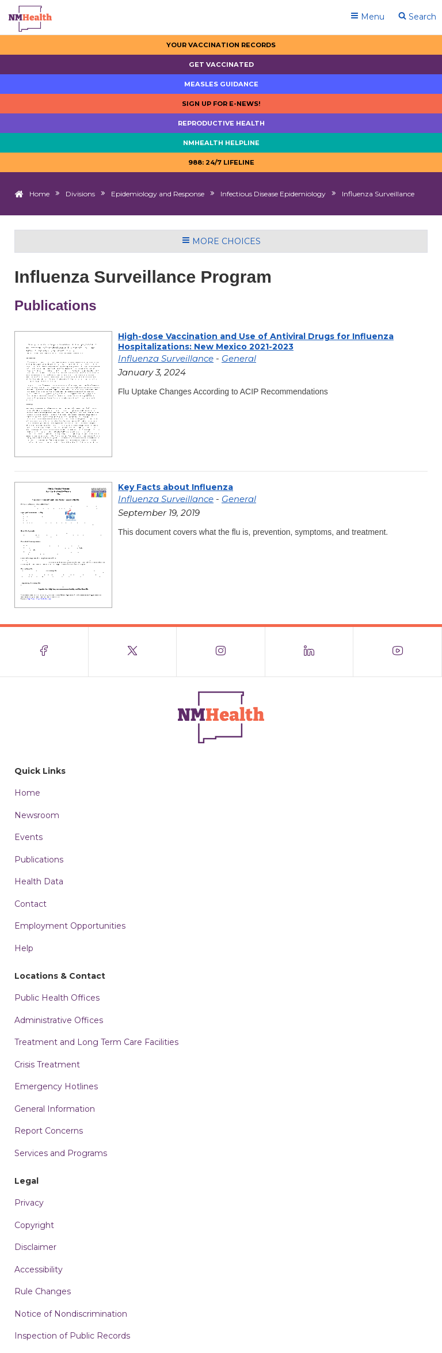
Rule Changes (42, 1291)
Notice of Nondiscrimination (70, 1314)
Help (23, 948)
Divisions (80, 193)
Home (39, 193)
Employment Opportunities (69, 926)
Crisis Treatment (47, 1064)
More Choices (221, 241)
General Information (54, 1109)
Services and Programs (60, 1153)
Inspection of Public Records (72, 1336)
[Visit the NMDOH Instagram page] (221, 651)
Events (28, 837)
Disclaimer (35, 1247)
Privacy (29, 1203)
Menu (367, 17)
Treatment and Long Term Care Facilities (96, 1042)
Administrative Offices (58, 1020)
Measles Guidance (221, 84)
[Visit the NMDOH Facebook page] (44, 651)
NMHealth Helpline (221, 143)
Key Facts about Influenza (175, 487)
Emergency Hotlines (56, 1086)
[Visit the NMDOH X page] (133, 651)
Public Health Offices (57, 998)
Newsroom (36, 815)
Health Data (38, 881)
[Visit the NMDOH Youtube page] (397, 651)
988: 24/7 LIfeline (221, 162)
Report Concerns (48, 1131)
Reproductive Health (221, 123)
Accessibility (38, 1269)
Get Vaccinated (221, 64)
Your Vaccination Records (221, 45)
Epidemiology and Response (157, 193)
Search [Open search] (417, 17)
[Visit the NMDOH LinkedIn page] (309, 651)
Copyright (34, 1225)
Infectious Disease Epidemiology (273, 193)
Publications (38, 859)
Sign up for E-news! (221, 104)
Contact (30, 904)
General (239, 358)
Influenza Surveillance (166, 358)
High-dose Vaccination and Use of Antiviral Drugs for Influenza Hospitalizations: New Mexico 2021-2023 (256, 341)
